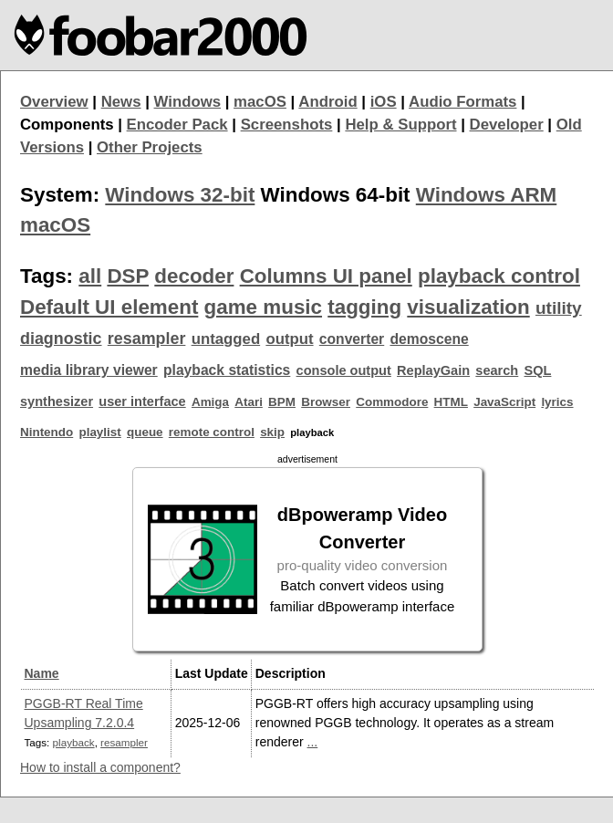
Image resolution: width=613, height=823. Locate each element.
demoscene (429, 339)
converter (351, 339)
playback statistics (226, 370)
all (89, 276)
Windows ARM (486, 194)
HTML (451, 402)
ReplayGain (433, 370)
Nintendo (46, 432)
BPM (282, 402)
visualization (468, 307)
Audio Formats (462, 101)
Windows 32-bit (180, 194)
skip (272, 432)
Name (42, 673)
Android (327, 101)
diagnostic (61, 338)
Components (67, 124)
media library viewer (89, 370)
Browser (325, 402)
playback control (499, 276)
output (289, 339)
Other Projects (150, 147)
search (496, 370)
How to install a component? (100, 767)
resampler (147, 338)
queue (145, 432)
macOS (260, 101)
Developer (507, 124)
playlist (99, 432)
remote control (212, 432)
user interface (142, 401)
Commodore (392, 402)
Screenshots (287, 124)
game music (263, 307)
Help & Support (400, 124)
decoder (194, 276)
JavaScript (504, 402)
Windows (188, 101)
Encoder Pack (177, 124)
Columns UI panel (326, 276)
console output (343, 370)
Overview (54, 101)
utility (558, 308)
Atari (248, 402)
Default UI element (109, 307)
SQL (538, 370)
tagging (364, 307)
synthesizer (56, 401)
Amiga (210, 402)
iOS (383, 101)
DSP (128, 276)
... (312, 741)
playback (74, 742)
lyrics (557, 402)
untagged (226, 339)
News (121, 101)
